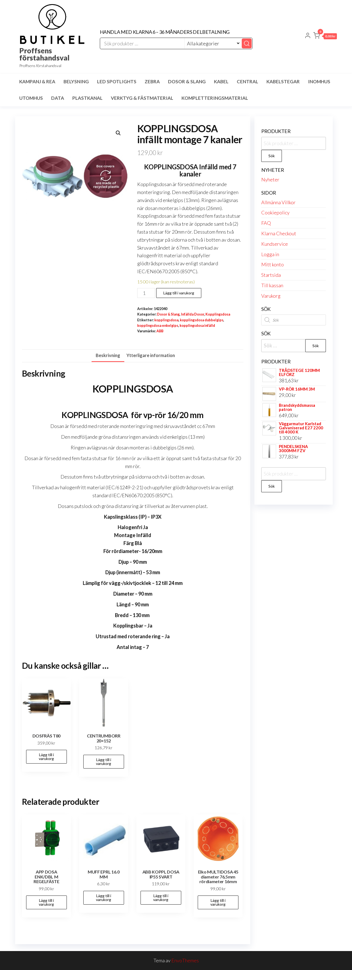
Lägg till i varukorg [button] (46, 756)
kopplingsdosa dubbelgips (201, 320)
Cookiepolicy (275, 212)
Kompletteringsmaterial (215, 98)
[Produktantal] (146, 293)
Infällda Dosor (192, 314)
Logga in (270, 254)
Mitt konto (272, 264)
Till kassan (272, 285)
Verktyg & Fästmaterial (142, 98)
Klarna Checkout (278, 233)
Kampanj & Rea (37, 81)
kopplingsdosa (166, 320)
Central (247, 81)
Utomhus (31, 98)
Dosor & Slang (187, 81)
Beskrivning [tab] (108, 355)
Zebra (152, 81)
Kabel (221, 81)
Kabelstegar (283, 81)
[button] (325, 36)
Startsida (271, 275)
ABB (159, 331)
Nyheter (270, 179)
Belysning (76, 81)
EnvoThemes (185, 960)
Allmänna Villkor (278, 202)
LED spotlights (116, 81)
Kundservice (274, 244)
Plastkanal (87, 98)
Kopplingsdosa (217, 314)
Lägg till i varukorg (178, 293)
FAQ (266, 223)
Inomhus (319, 81)
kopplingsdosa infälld (197, 326)
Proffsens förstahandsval (44, 54)
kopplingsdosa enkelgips (157, 326)
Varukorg (270, 296)
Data (57, 98)
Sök (271, 155)
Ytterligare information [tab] (151, 355)
